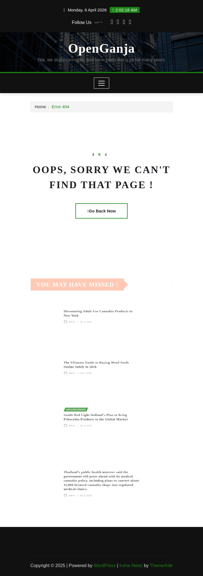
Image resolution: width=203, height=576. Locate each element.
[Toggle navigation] (101, 83)
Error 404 (60, 106)
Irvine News (131, 565)
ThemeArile (161, 565)
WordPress (105, 565)
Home (40, 106)
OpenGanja (101, 48)
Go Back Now (101, 211)
